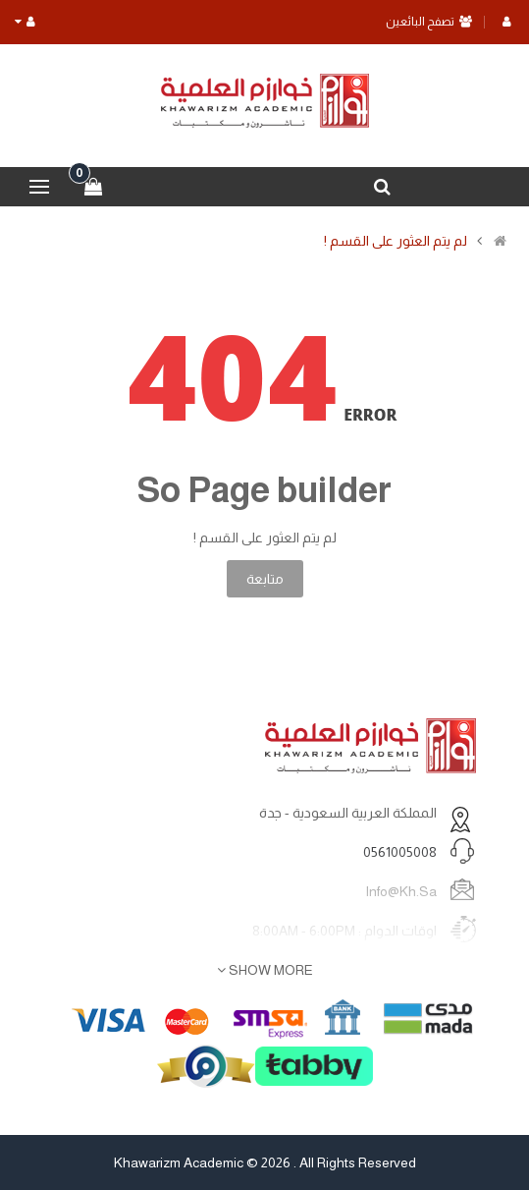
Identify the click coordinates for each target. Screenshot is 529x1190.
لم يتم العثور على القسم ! (395, 241)
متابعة (265, 579)
